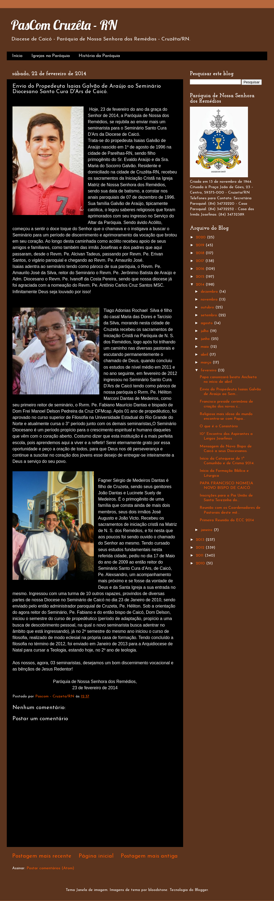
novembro (210, 300)
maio (205, 347)
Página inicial (96, 856)
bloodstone (157, 890)
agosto (207, 323)
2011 (200, 556)
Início (17, 56)
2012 (201, 548)
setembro (209, 315)
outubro (208, 307)
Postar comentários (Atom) (50, 868)
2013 (201, 540)
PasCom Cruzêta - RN (64, 25)
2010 (201, 563)
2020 (201, 237)
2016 (201, 269)
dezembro (210, 292)
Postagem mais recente (41, 856)
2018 (201, 253)
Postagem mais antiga (149, 856)
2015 (201, 277)
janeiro (207, 530)
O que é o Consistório (219, 426)
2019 (201, 245)
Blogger (201, 890)
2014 (201, 285)
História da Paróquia (99, 56)
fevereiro (209, 370)
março (207, 363)
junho (206, 339)
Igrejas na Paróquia (50, 56)
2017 (200, 261)
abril (205, 355)
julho (205, 331)
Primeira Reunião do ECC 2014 (227, 520)
